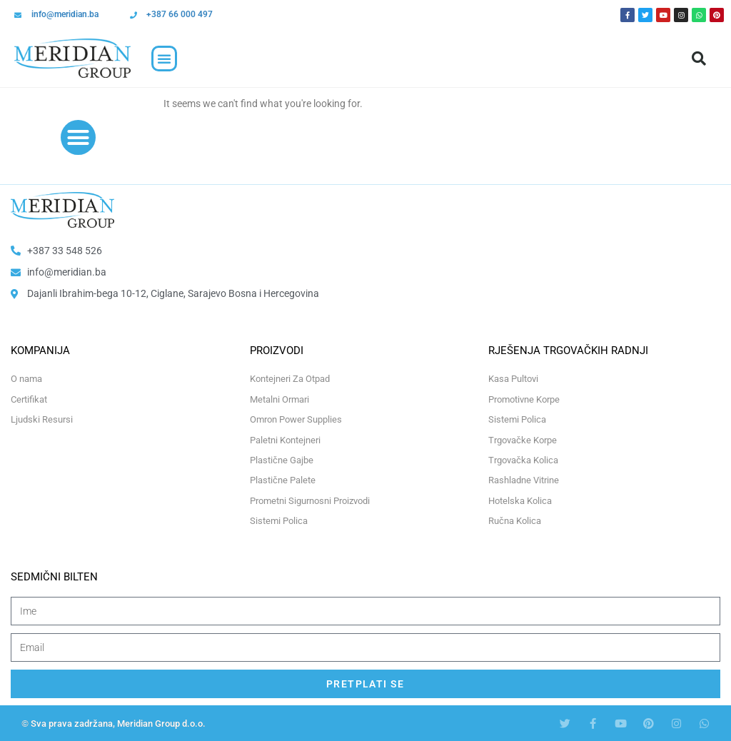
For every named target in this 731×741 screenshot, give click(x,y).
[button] (164, 58)
